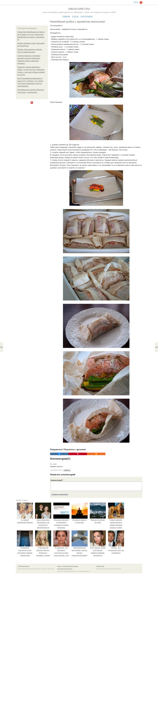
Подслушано (86, 16)
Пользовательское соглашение (70, 566)
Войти (136, 2)
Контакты (59, 566)
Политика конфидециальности (64, 568)
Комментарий (57, 480)
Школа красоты (79, 8)
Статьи (75, 16)
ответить (67, 470)
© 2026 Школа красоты (23, 566)
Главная (66, 16)
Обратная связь (100, 566)
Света (53, 464)
